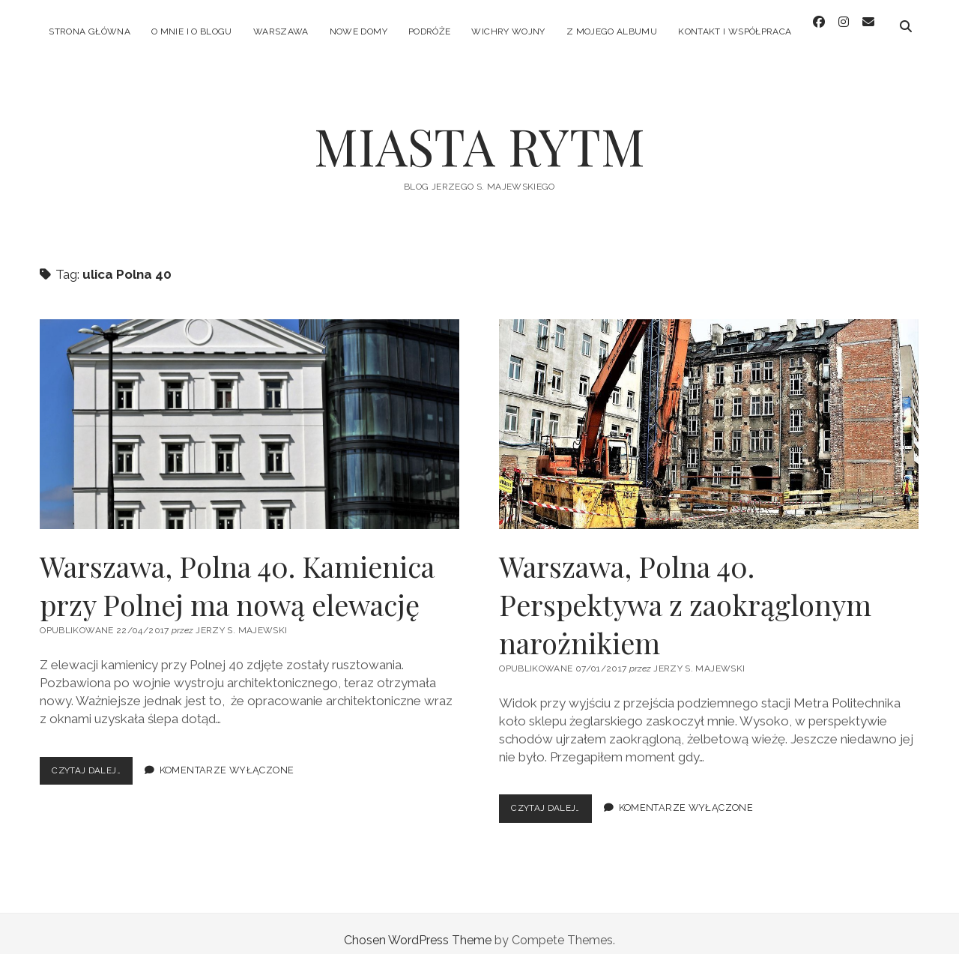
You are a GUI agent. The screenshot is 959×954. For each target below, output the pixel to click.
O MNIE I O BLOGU (191, 31)
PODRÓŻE (429, 31)
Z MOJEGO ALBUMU (611, 31)
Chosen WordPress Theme (417, 927)
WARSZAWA (281, 31)
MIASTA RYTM (479, 132)
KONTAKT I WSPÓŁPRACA (734, 31)
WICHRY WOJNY (508, 31)
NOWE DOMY (358, 31)
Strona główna (89, 31)
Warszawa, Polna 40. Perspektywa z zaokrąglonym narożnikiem (709, 411)
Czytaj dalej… (96, 760)
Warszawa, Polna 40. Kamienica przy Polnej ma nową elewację (249, 411)
